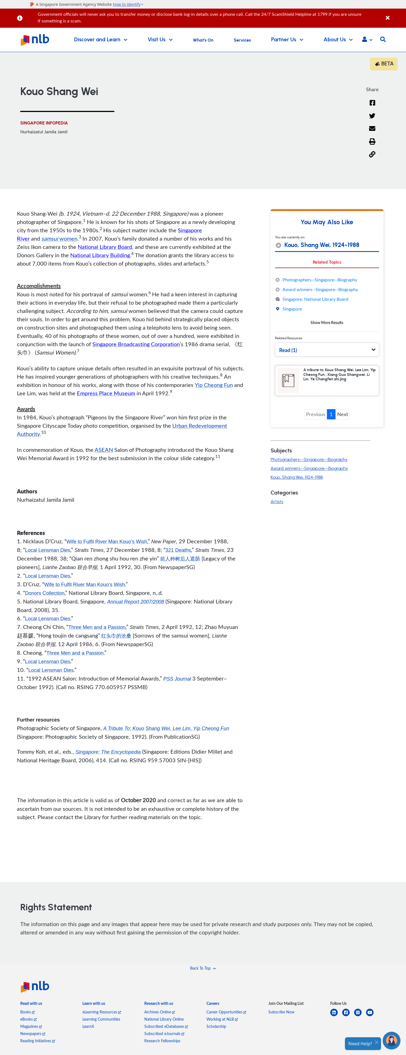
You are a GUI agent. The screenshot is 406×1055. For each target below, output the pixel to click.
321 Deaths (178, 550)
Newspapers (32, 1033)
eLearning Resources (101, 1012)
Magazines (31, 1026)
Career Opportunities (226, 1012)
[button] (367, 39)
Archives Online (159, 1012)
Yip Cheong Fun (214, 385)
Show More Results (327, 322)
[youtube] (372, 1016)
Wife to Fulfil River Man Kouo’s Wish (106, 541)
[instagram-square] (360, 1016)
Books (27, 1012)
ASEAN (104, 449)
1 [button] (331, 414)
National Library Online (164, 1019)
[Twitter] (372, 119)
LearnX (88, 1026)
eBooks (28, 1019)
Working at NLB (222, 1019)
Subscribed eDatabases (166, 1026)
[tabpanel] (327, 301)
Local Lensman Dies (47, 550)
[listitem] (31, 1005)
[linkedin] (336, 1016)
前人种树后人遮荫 (180, 559)
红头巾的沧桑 (116, 636)
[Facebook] (372, 106)
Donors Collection (44, 593)
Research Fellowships (162, 1040)
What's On (203, 40)
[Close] (395, 15)
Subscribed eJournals (164, 1033)
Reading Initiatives (37, 1040)
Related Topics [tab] (327, 262)
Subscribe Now (281, 1012)
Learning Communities (101, 1019)
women (59, 238)
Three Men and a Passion (96, 627)
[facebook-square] (348, 1016)
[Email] (372, 132)
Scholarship (216, 1026)
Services (242, 40)
